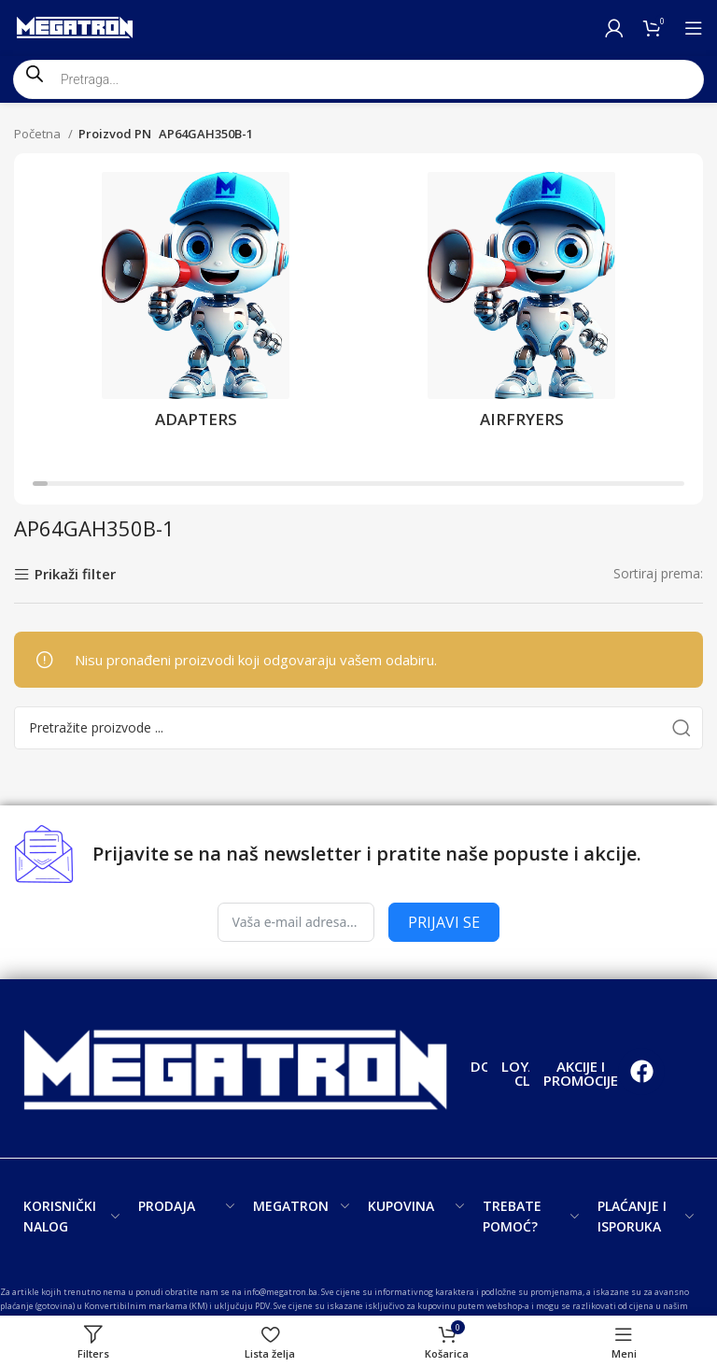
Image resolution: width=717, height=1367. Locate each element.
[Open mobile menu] (693, 28)
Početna (38, 133)
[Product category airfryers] (521, 306)
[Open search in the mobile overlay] (358, 79)
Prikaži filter (75, 575)
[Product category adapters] (195, 306)
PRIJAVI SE (444, 922)
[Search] (358, 727)
